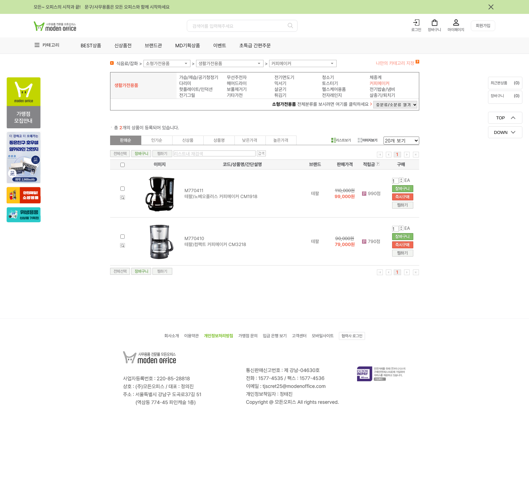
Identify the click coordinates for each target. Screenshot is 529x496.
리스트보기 (341, 140)
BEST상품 (91, 46)
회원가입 (483, 25)
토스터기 (330, 83)
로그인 (416, 29)
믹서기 (280, 83)
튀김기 (280, 95)
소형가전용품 (158, 63)
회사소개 (171, 335)
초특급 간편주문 (255, 46)
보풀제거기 (237, 89)
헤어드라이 (237, 83)
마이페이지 (456, 29)
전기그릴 (187, 95)
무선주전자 (237, 77)
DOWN (501, 132)
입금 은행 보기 (275, 335)
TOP (500, 117)
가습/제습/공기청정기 (198, 77)
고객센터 (299, 335)
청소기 (328, 77)
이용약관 (191, 335)
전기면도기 (284, 77)
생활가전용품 (210, 63)
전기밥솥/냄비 (382, 89)
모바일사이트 (323, 335)
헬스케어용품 (334, 89)
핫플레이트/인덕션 (196, 89)
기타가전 (235, 95)
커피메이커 (281, 63)
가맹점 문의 (248, 335)
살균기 (280, 89)
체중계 (376, 77)
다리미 (185, 83)
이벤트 (219, 46)
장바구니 (434, 29)
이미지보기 (367, 140)
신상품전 (123, 46)
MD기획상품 (187, 46)
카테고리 (51, 44)
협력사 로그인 (352, 336)
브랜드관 (153, 46)
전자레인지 (332, 95)
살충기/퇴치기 (382, 95)
